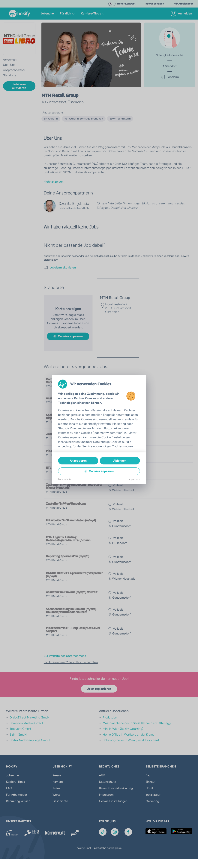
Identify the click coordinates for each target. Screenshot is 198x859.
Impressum (134, 479)
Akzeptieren (78, 460)
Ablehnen (119, 460)
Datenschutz (64, 479)
